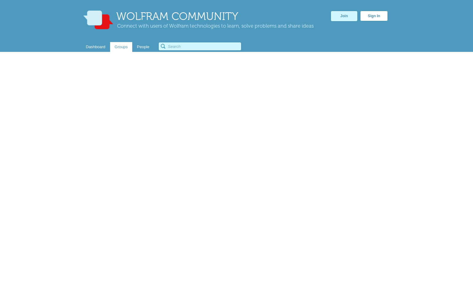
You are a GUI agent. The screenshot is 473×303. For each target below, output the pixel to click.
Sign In (374, 16)
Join (344, 16)
